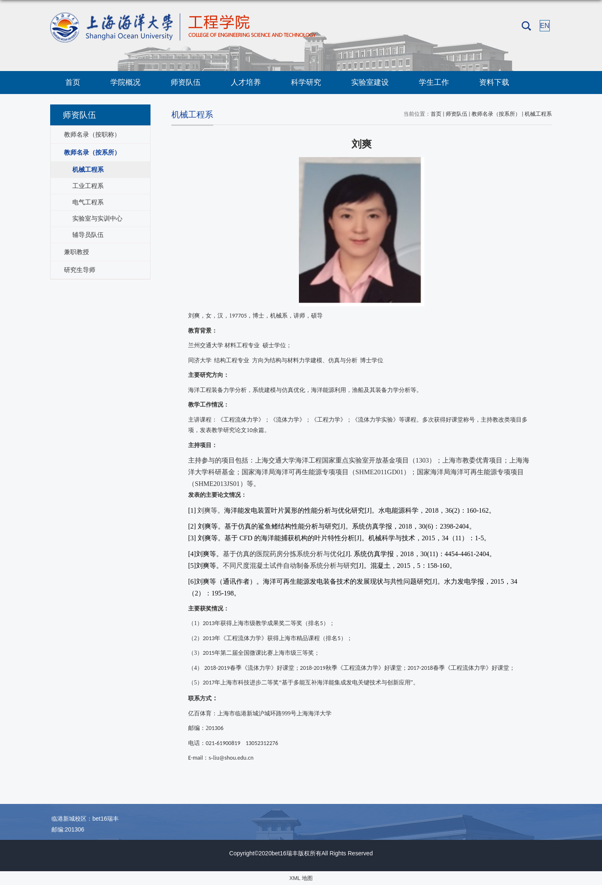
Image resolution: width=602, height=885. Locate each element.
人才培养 (246, 82)
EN (544, 25)
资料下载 (494, 82)
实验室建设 (370, 82)
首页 (72, 82)
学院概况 (125, 82)
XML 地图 (301, 878)
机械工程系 (538, 114)
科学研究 (306, 82)
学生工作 (434, 82)
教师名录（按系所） (496, 114)
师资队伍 (186, 82)
